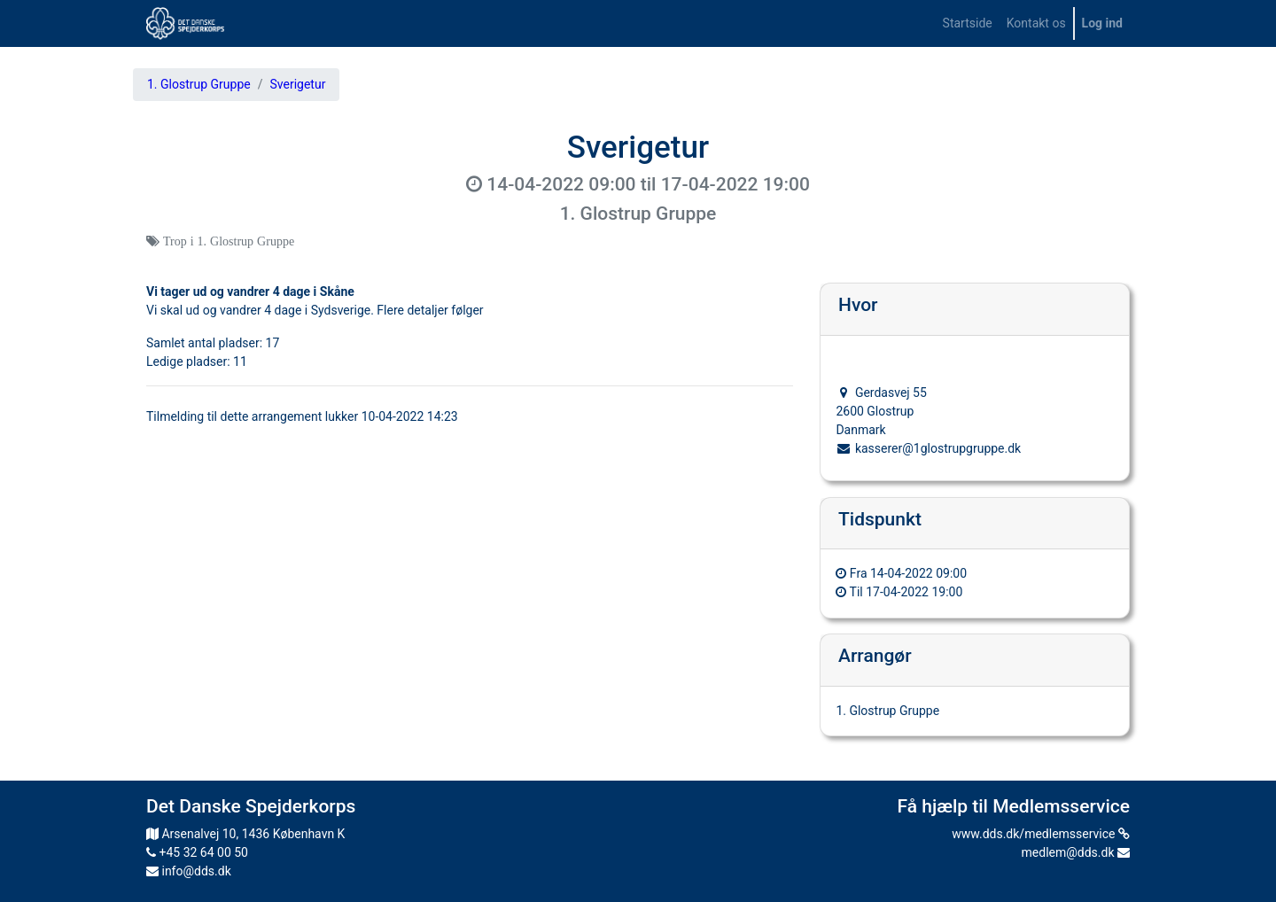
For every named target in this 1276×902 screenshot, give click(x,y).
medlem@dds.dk (1076, 852)
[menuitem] (968, 23)
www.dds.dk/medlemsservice (1041, 834)
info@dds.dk (188, 871)
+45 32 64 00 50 (197, 852)
